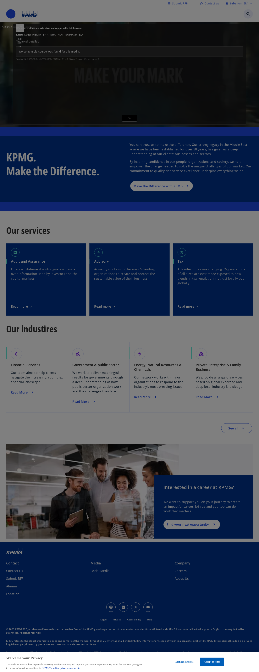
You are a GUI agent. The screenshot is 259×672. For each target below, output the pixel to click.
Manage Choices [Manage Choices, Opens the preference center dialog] (184, 661)
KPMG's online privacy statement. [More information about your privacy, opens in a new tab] (61, 668)
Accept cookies (212, 661)
